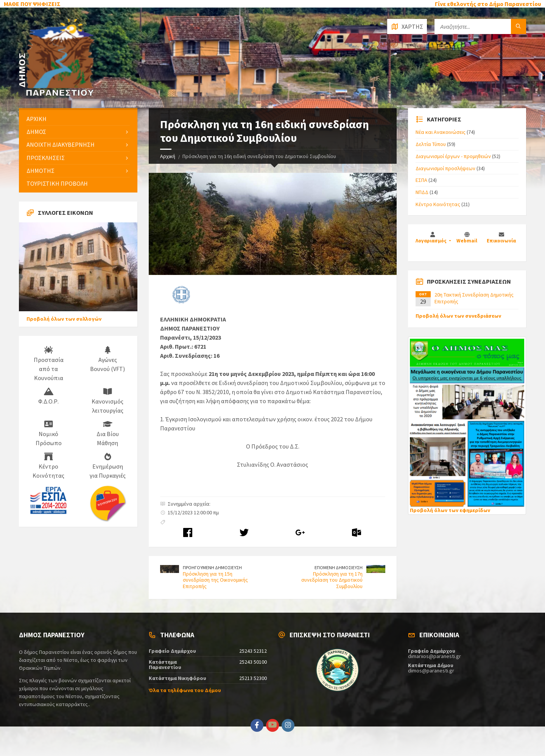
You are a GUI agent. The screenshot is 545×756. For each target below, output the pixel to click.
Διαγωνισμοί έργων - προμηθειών (453, 156)
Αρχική (167, 156)
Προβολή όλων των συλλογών (63, 318)
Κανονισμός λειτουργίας (107, 401)
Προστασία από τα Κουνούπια (49, 364)
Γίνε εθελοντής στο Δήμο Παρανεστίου (488, 4)
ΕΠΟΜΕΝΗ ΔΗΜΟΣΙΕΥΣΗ (339, 567)
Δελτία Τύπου (431, 144)
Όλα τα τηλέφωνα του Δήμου (185, 690)
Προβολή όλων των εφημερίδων (450, 510)
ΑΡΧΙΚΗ (36, 119)
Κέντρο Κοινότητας (48, 466)
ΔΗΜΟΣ (36, 131)
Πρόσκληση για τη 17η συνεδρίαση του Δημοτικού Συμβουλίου (332, 580)
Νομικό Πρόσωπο (49, 433)
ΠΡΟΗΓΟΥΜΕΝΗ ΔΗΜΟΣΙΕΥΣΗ (212, 567)
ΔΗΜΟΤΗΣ (40, 170)
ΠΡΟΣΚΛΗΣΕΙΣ (45, 157)
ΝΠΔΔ (422, 192)
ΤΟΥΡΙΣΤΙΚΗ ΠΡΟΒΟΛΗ (57, 183)
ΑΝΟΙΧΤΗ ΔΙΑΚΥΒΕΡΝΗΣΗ (60, 144)
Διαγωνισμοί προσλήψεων (445, 168)
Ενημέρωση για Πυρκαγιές (108, 466)
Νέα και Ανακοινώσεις (441, 132)
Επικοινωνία (501, 241)
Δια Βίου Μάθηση (108, 433)
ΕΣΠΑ (421, 180)
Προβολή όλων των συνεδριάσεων (458, 315)
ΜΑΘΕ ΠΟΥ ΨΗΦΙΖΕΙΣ (32, 4)
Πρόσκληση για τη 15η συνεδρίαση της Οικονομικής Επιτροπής (215, 580)
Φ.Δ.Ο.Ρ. (48, 396)
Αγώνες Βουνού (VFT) (107, 359)
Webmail (466, 241)
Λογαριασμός (432, 241)
